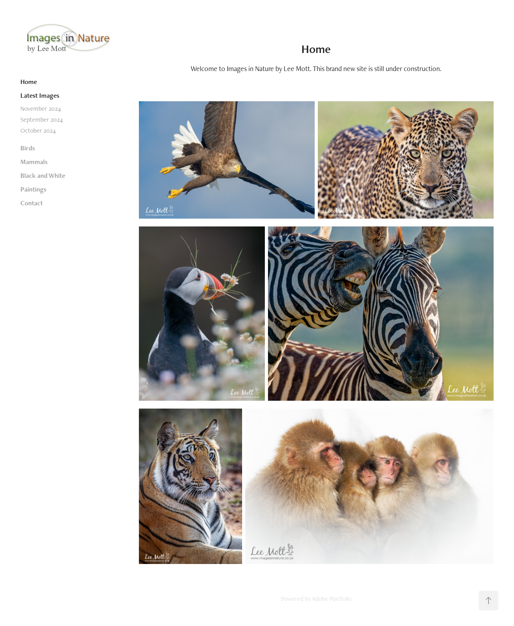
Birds (27, 148)
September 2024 (41, 119)
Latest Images (39, 95)
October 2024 (38, 130)
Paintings (33, 189)
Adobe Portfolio (331, 599)
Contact (31, 203)
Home (28, 81)
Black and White (42, 175)
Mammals (33, 161)
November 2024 (40, 108)
